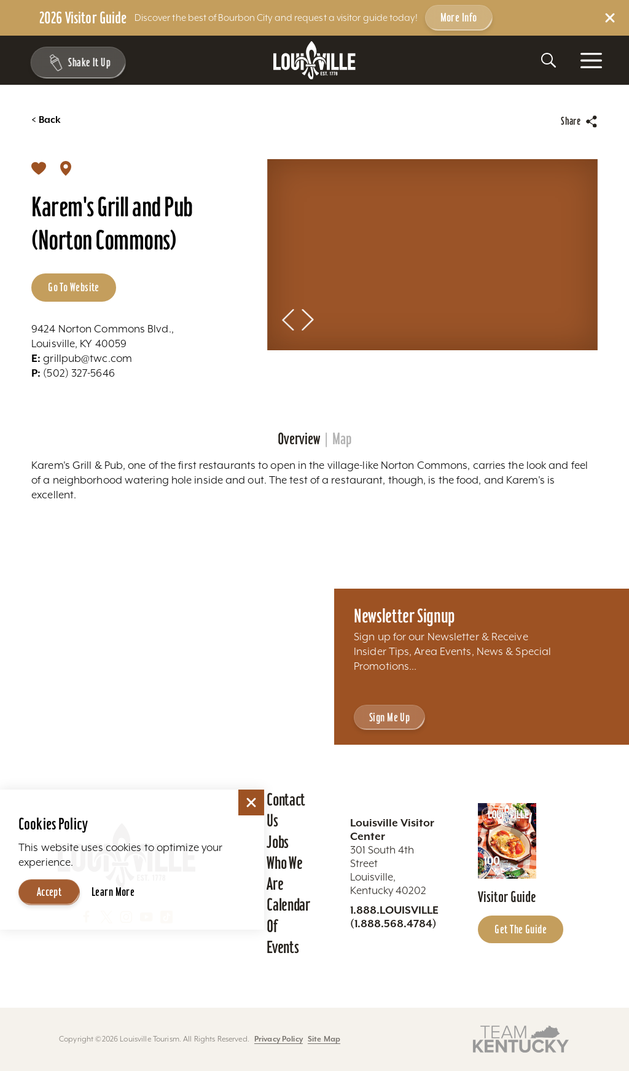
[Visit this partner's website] (521, 1038)
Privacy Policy (278, 1038)
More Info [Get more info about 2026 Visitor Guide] (458, 17)
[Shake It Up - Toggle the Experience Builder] (74, 63)
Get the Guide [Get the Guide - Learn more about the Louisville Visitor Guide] (520, 929)
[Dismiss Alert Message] (610, 18)
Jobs (278, 842)
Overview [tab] (299, 439)
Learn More (113, 891)
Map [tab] (342, 439)
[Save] (38, 167)
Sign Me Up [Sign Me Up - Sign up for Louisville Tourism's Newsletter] (389, 717)
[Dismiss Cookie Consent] (251, 802)
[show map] (65, 167)
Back (46, 119)
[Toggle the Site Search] (548, 60)
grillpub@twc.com (81, 358)
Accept (49, 891)
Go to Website (74, 287)
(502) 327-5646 (73, 373)
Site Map (324, 1038)
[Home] (314, 60)
